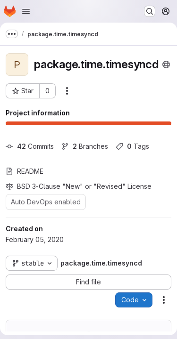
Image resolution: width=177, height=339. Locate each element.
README (24, 171)
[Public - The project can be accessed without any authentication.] (166, 64)
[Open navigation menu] (26, 11)
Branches (84, 146)
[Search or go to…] (149, 11)
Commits (30, 146)
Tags (132, 146)
